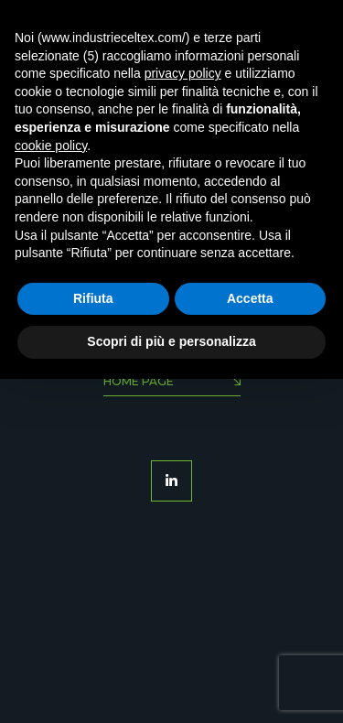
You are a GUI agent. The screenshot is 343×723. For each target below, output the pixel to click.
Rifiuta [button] (93, 298)
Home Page (172, 383)
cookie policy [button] (51, 145)
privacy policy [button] (183, 73)
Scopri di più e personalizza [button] (171, 341)
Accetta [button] (250, 298)
